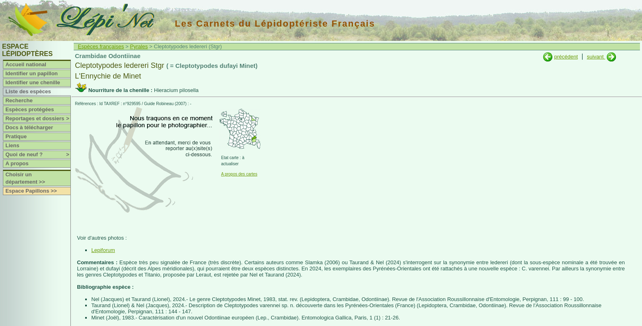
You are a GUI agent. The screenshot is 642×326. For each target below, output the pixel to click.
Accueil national (25, 64)
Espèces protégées (29, 109)
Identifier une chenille (32, 82)
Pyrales (139, 46)
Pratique (16, 136)
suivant (596, 57)
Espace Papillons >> (31, 191)
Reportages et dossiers (37, 118)
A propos (17, 163)
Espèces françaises (101, 46)
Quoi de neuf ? (37, 154)
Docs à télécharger (29, 127)
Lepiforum (103, 250)
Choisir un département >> (25, 178)
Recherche (18, 100)
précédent (566, 57)
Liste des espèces (28, 91)
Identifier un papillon (31, 73)
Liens (12, 145)
